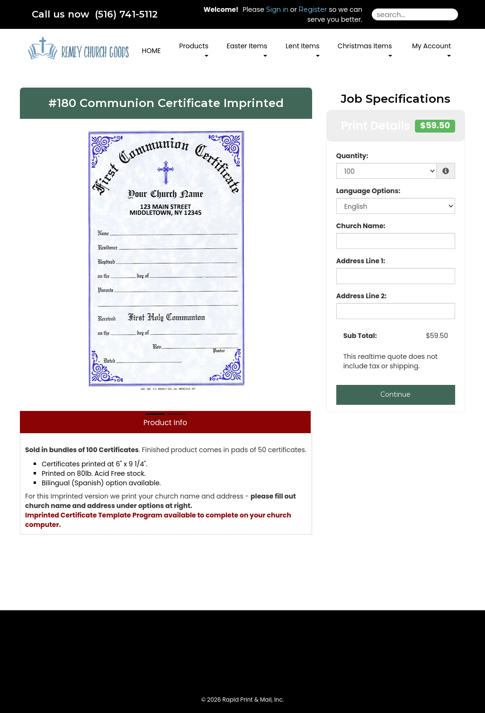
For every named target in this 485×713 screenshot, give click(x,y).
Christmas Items (365, 49)
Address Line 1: (361, 261)
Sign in (277, 9)
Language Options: (368, 191)
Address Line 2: (361, 296)
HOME (151, 50)
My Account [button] (431, 49)
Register (312, 9)
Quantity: (352, 155)
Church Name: (361, 226)
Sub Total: (360, 335)
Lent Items (302, 49)
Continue (395, 394)
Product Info (165, 423)
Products (193, 49)
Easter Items (247, 49)
